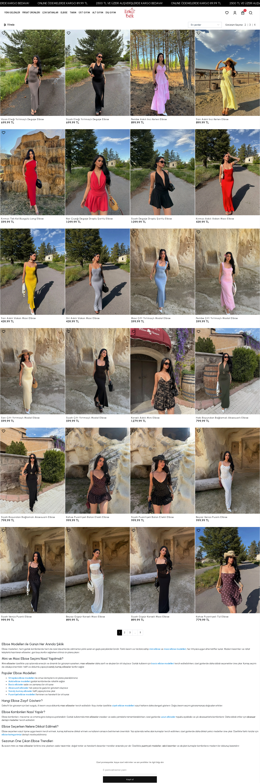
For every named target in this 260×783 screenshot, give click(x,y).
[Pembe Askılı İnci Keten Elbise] (162, 73)
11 (140, 632)
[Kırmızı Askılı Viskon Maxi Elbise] (227, 172)
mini (13, 746)
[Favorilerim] (227, 13)
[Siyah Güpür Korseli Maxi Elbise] (162, 570)
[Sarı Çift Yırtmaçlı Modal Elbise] (32, 371)
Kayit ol (130, 779)
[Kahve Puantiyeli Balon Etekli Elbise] (97, 471)
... (135, 632)
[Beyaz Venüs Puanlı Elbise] (227, 471)
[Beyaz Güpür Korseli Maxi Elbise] (97, 570)
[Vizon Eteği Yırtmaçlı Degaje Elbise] (32, 73)
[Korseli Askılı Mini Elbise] (162, 371)
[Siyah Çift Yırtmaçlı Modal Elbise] (97, 371)
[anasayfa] (130, 12)
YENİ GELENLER (12, 12)
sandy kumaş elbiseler (60, 667)
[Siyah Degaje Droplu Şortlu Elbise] (162, 172)
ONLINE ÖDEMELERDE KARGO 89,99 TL (73, 3)
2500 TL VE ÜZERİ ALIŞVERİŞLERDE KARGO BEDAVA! (140, 3)
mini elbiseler (92, 717)
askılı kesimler (169, 746)
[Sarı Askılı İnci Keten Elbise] (227, 73)
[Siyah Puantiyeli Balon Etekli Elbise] (162, 471)
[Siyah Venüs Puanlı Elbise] (32, 570)
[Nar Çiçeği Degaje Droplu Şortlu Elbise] (97, 172)
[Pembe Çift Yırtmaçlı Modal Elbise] (227, 272)
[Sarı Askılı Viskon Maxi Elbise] (32, 272)
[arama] (251, 13)
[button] (31, 13)
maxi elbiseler (87, 663)
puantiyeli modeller (151, 746)
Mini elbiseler (9, 663)
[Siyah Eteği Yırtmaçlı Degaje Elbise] (97, 73)
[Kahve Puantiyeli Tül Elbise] (227, 570)
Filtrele (8, 24)
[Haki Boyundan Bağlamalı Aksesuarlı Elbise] (227, 371)
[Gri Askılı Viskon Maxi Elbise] (97, 272)
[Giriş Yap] (235, 13)
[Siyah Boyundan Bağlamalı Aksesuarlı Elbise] (32, 471)
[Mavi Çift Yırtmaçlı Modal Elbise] (162, 272)
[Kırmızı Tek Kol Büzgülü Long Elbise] (32, 172)
